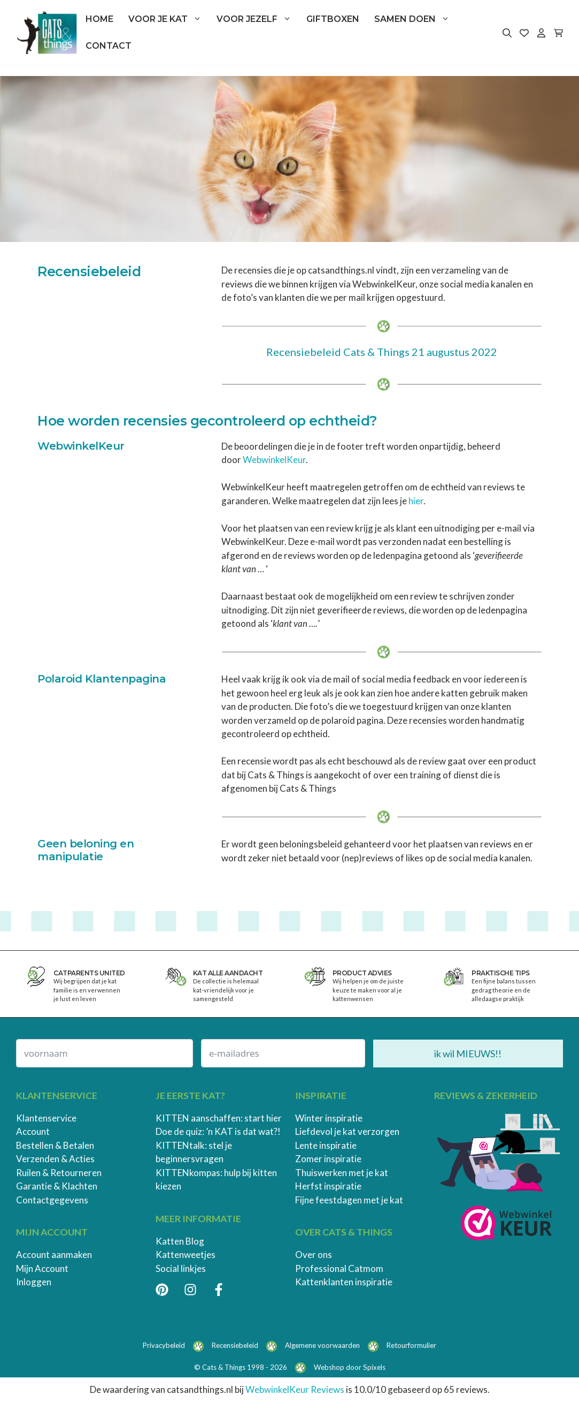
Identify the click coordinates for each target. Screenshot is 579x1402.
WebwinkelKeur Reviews (294, 1389)
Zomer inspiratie (328, 1158)
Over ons (313, 1254)
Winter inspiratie (328, 1118)
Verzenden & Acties (55, 1158)
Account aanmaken (54, 1254)
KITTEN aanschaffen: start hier (219, 1118)
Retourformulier (411, 1345)
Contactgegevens (52, 1200)
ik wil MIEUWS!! (467, 1053)
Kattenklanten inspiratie (343, 1281)
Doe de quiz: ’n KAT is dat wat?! (218, 1131)
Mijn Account (42, 1268)
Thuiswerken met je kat (341, 1172)
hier (415, 500)
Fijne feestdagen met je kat (349, 1200)
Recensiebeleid (235, 1345)
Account (33, 1131)
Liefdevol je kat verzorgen (347, 1131)
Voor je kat (168, 19)
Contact (109, 46)
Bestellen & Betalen (55, 1145)
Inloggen (33, 1281)
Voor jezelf (258, 19)
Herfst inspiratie (328, 1186)
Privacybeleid (164, 1345)
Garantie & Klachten (56, 1186)
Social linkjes (181, 1268)
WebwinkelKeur (274, 459)
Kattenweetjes (185, 1254)
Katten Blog (180, 1241)
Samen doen (415, 19)
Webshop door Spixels (349, 1367)
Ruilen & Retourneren (59, 1172)
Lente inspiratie (326, 1145)
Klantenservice (46, 1118)
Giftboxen (332, 19)
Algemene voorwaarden (322, 1345)
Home (99, 19)
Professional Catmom (339, 1268)
